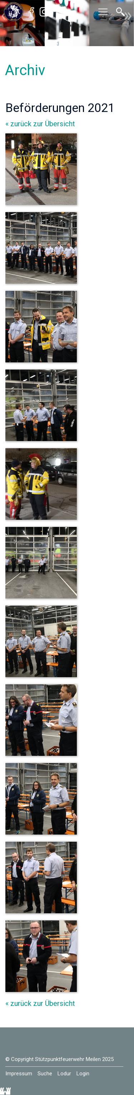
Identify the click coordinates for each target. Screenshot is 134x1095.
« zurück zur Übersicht (40, 123)
